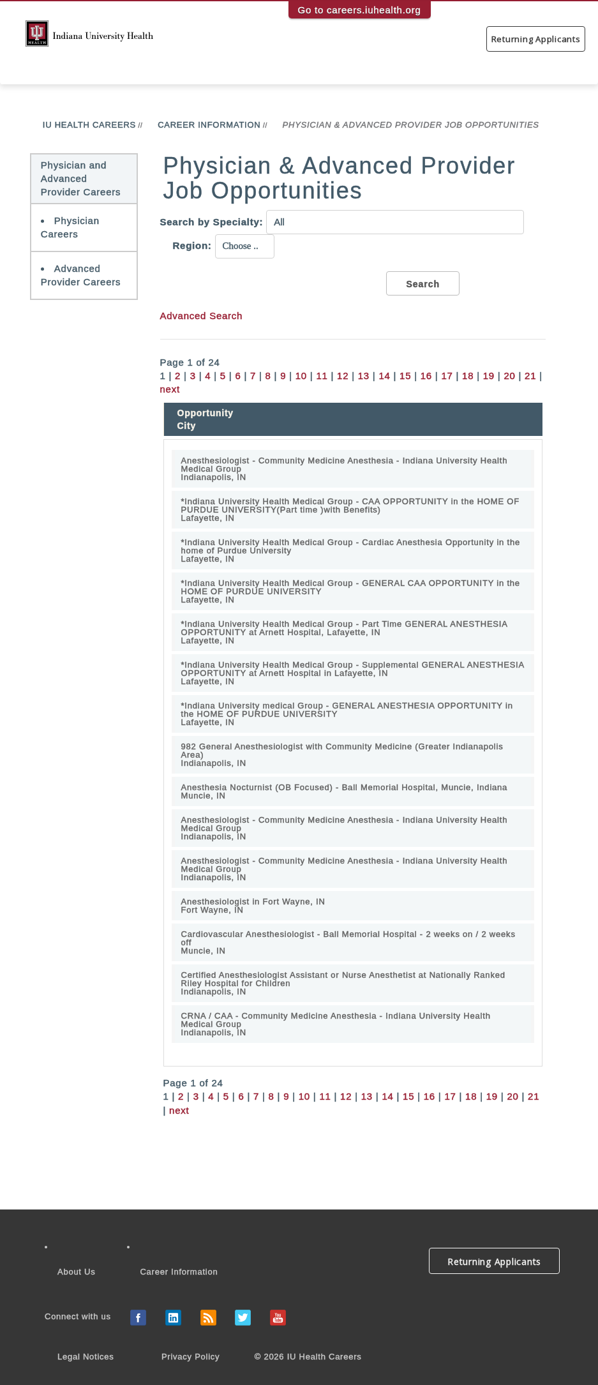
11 (321, 375)
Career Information (209, 125)
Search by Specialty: (212, 221)
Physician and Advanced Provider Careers (81, 179)
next (170, 389)
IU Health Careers (89, 125)
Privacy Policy (190, 1356)
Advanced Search (201, 315)
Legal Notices (85, 1356)
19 (489, 375)
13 (364, 375)
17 (446, 375)
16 (426, 375)
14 (384, 375)
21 (530, 375)
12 (342, 375)
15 (405, 375)
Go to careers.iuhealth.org (359, 9)
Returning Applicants (536, 39)
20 (509, 375)
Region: (192, 245)
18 (468, 375)
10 (301, 375)
